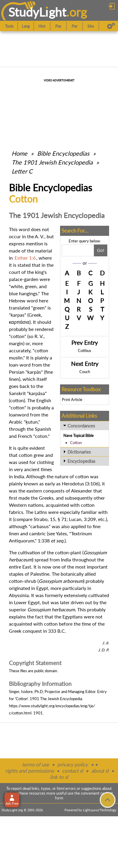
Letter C (22, 171)
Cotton (76, 442)
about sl (99, 771)
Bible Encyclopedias (63, 153)
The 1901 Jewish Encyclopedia (53, 162)
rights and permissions (29, 771)
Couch (84, 371)
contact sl (72, 771)
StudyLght (37, 12)
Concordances (81, 425)
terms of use (35, 764)
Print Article (72, 399)
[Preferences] (111, 26)
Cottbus (84, 350)
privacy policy (72, 764)
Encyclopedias (81, 461)
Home (19, 153)
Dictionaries (79, 451)
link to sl (59, 777)
